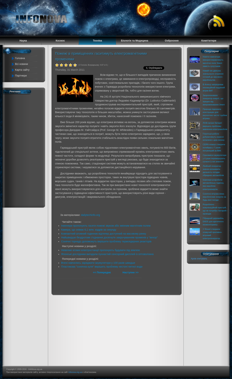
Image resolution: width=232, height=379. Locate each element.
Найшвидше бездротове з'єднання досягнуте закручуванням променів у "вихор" (109, 237)
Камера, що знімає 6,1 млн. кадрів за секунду (88, 229)
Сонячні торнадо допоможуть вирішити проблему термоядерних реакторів (106, 241)
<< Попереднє (102, 272)
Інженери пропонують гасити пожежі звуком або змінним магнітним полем (105, 225)
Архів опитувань (199, 258)
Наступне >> (130, 272)
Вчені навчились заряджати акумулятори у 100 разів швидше (98, 262)
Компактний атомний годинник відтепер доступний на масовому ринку (103, 233)
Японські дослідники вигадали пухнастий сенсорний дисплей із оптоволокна (107, 254)
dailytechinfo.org (90, 215)
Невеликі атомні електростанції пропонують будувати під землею (100, 250)
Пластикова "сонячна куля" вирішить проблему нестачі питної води (101, 266)
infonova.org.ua (75, 372)
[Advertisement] (25, 150)
